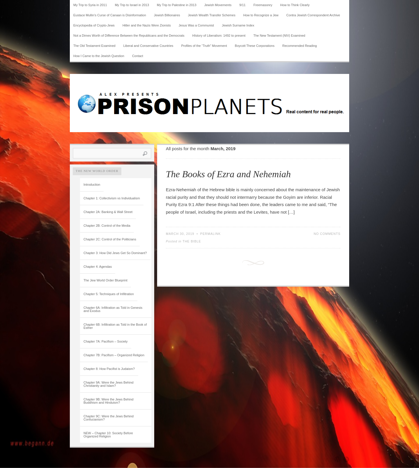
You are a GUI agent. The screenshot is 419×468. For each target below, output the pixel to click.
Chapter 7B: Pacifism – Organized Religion (114, 355)
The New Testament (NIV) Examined (279, 35)
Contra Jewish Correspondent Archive (313, 15)
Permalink (210, 233)
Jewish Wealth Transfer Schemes (211, 15)
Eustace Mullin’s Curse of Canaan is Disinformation (109, 15)
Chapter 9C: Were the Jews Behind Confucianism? (109, 417)
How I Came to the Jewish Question (98, 56)
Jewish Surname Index (238, 25)
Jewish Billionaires (167, 15)
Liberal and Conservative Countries (148, 45)
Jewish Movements (218, 5)
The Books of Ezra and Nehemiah (228, 174)
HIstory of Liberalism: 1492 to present (219, 35)
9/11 (242, 5)
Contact (137, 56)
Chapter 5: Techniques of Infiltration (109, 294)
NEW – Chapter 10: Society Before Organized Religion (108, 434)
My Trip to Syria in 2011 (90, 5)
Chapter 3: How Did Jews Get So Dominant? (115, 253)
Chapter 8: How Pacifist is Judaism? (109, 368)
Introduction (92, 184)
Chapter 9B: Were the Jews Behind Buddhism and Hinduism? (109, 401)
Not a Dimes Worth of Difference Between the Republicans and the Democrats (128, 35)
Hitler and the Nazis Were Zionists (146, 25)
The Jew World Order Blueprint (105, 280)
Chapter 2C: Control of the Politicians (110, 239)
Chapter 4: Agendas (98, 266)
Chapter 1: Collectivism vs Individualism (112, 198)
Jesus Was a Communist (196, 25)
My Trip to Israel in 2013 (132, 5)
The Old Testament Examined (94, 45)
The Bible (191, 241)
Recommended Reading (299, 45)
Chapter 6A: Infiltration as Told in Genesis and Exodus (113, 309)
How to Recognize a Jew (260, 15)
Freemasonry (262, 5)
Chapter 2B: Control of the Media (107, 225)
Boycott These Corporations (254, 45)
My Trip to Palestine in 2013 (176, 5)
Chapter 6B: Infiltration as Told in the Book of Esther (115, 326)
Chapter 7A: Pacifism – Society (106, 341)
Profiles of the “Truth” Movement (204, 45)
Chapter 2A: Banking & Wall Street (108, 212)
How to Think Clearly (295, 5)
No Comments (327, 233)
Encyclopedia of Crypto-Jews (94, 25)
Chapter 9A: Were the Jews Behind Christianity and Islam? (109, 384)
